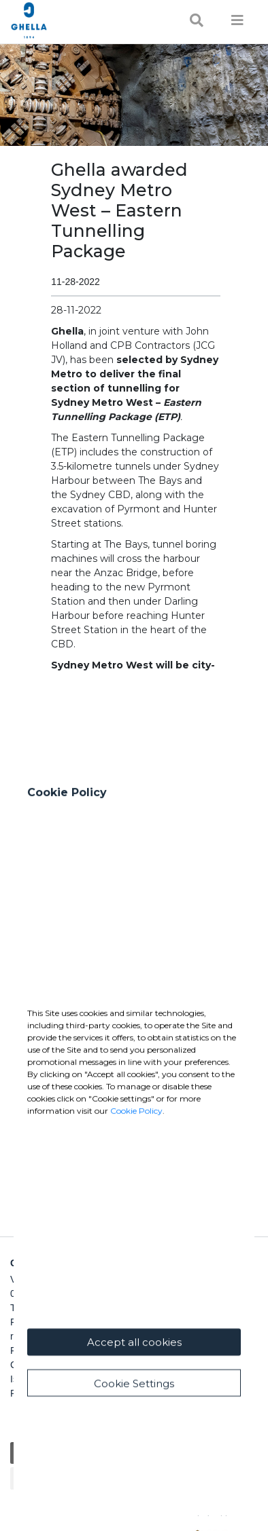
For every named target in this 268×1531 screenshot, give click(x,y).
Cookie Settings (134, 1420)
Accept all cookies (134, 1378)
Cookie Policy (136, 1147)
